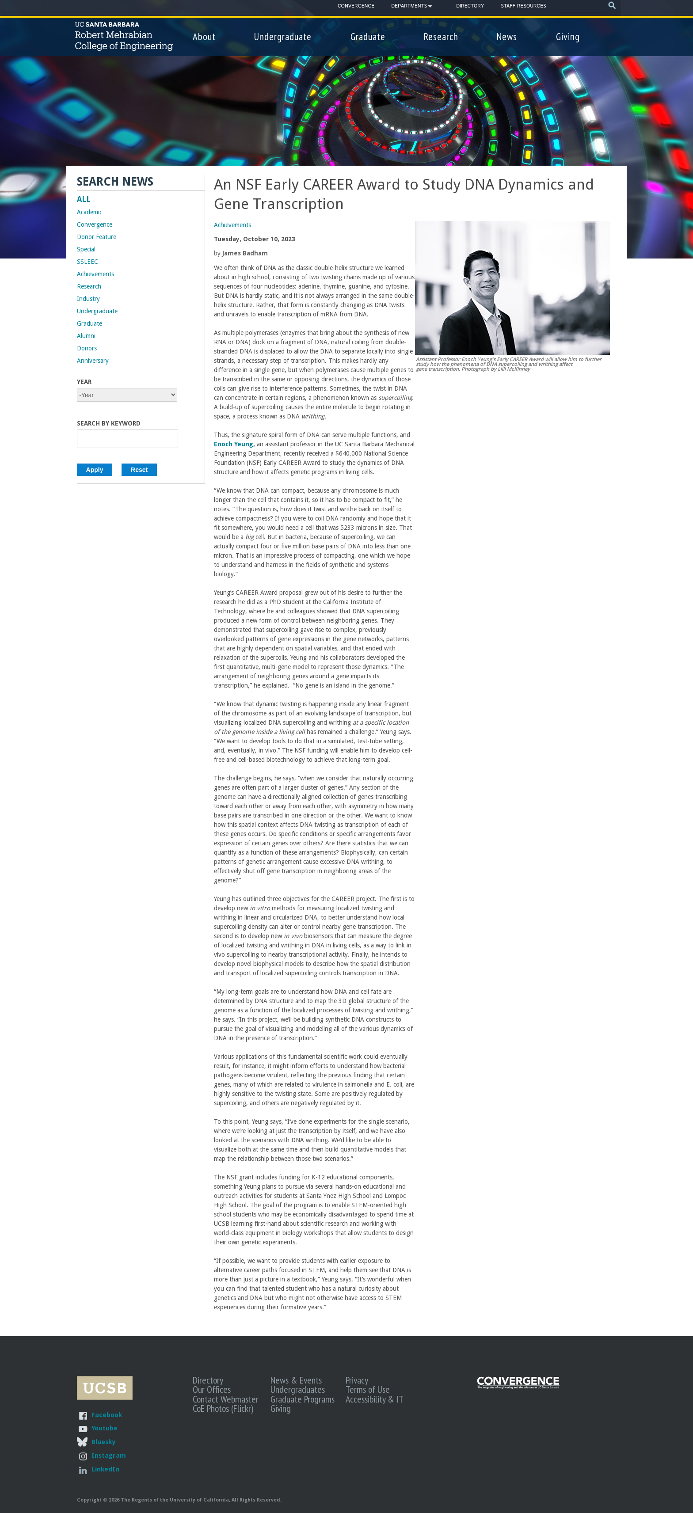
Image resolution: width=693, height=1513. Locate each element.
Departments (409, 7)
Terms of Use (368, 1389)
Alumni (86, 335)
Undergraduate (283, 36)
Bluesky (103, 1441)
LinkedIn (105, 1469)
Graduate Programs (302, 1399)
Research (441, 36)
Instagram (108, 1455)
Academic (89, 212)
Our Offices (212, 1389)
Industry (88, 298)
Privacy (357, 1380)
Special (86, 249)
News (507, 36)
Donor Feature (96, 236)
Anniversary (93, 360)
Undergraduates (297, 1389)
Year (84, 381)
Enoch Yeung (233, 444)
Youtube (104, 1428)
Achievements (232, 224)
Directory (470, 6)
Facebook (106, 1414)
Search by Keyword (109, 423)
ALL (84, 199)
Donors (87, 348)
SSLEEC (87, 261)
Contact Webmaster (226, 1399)
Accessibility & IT (375, 1399)
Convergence (356, 6)
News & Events (296, 1380)
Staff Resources (523, 6)
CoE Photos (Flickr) (223, 1408)
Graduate (367, 36)
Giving (568, 36)
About (204, 36)
